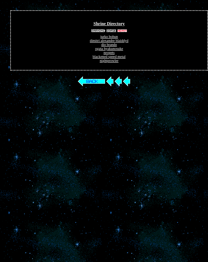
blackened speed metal (109, 57)
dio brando (109, 45)
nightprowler (109, 61)
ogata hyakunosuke (109, 49)
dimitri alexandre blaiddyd (109, 41)
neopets (109, 53)
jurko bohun (109, 37)
